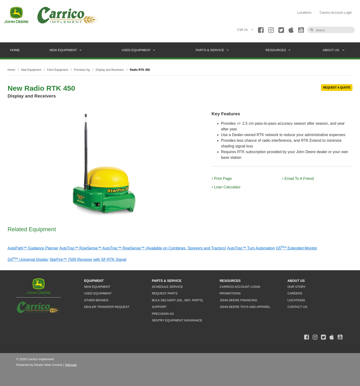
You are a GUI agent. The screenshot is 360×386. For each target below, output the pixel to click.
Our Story (297, 286)
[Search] (332, 30)
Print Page (222, 179)
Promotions (230, 293)
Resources (278, 50)
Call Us (245, 29)
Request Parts (164, 293)
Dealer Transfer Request (106, 307)
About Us (334, 50)
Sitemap (71, 365)
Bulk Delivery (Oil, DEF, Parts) (177, 300)
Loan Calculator (226, 187)
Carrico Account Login (336, 12)
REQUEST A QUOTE (336, 87)
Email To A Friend (298, 179)
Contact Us (297, 307)
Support (159, 307)
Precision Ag (163, 313)
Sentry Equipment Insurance (177, 320)
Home (15, 50)
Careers (295, 293)
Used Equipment (138, 50)
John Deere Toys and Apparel (245, 307)
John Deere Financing (238, 300)
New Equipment (65, 50)
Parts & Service (212, 50)
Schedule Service (167, 286)
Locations (304, 12)
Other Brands (96, 300)
